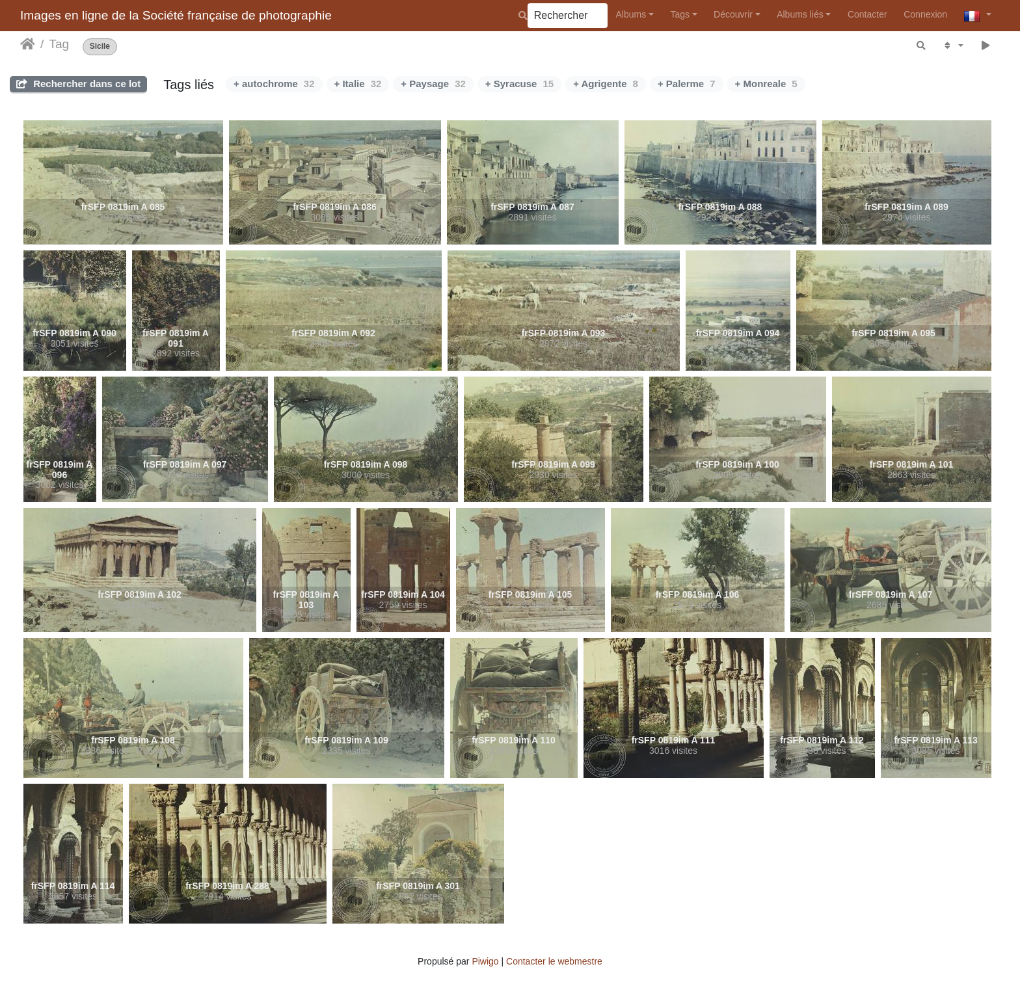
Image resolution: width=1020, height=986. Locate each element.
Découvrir (733, 14)
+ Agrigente (605, 83)
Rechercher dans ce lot (78, 83)
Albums (631, 14)
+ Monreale (766, 83)
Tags (680, 14)
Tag (59, 44)
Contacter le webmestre (554, 961)
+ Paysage (433, 83)
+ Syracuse (519, 83)
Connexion (925, 14)
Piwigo (485, 961)
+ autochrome (274, 83)
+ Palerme (687, 83)
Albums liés (800, 14)
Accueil (27, 44)
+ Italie (358, 83)
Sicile (100, 46)
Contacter (867, 14)
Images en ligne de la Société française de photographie (176, 15)
